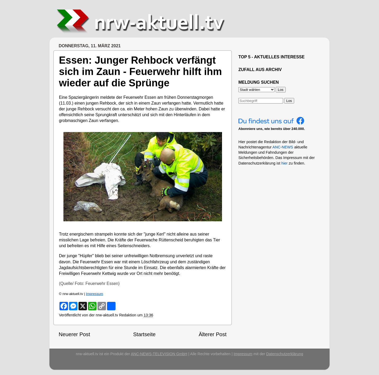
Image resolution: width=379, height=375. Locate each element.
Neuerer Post (74, 334)
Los (289, 101)
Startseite (144, 334)
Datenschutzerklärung (284, 354)
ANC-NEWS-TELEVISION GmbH (159, 354)
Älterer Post (213, 334)
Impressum (94, 294)
